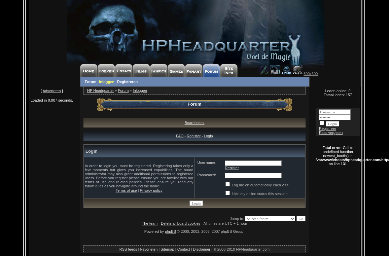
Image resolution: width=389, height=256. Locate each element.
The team (149, 223)
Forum (90, 82)
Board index (195, 123)
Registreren (127, 82)
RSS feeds (128, 249)
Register (194, 136)
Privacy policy (151, 190)
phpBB (170, 231)
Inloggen (106, 82)
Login (208, 136)
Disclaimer (201, 249)
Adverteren (52, 91)
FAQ (179, 136)
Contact (183, 249)
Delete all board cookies (180, 223)
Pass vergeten (331, 133)
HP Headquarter (100, 90)
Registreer (327, 128)
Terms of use (126, 190)
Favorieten (148, 249)
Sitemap (167, 249)
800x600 (311, 74)
